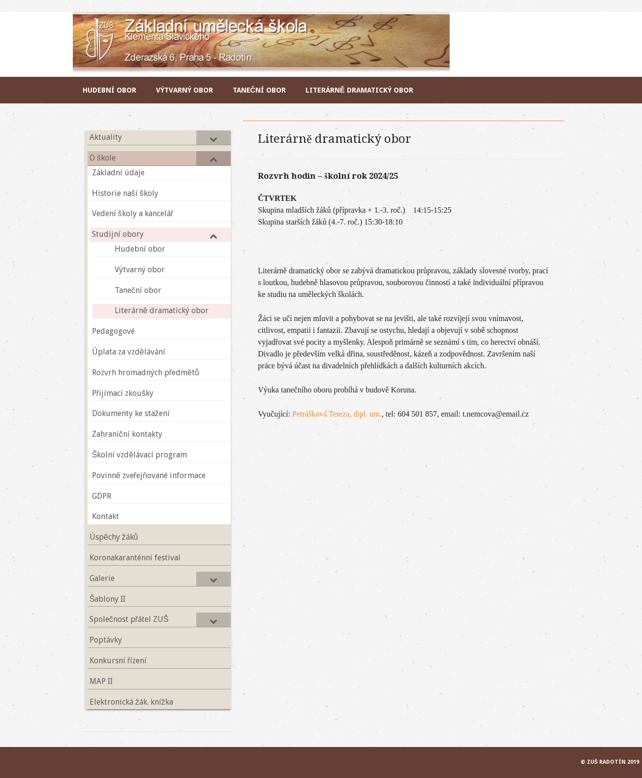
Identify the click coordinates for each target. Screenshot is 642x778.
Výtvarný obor (184, 90)
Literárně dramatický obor (359, 90)
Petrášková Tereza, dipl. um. (337, 414)
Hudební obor (109, 90)
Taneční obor (259, 90)
